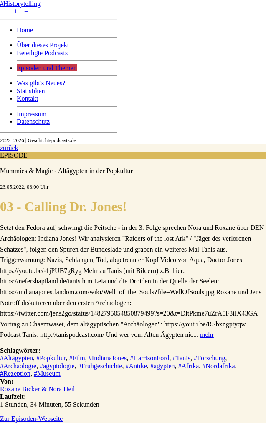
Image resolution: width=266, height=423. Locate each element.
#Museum (47, 373)
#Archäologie (18, 365)
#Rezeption (15, 373)
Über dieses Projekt (43, 44)
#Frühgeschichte (100, 365)
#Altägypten (16, 358)
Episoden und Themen (47, 67)
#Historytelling (20, 3)
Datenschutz (33, 121)
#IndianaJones (108, 358)
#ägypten (162, 365)
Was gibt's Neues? (41, 83)
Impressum (31, 113)
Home (25, 29)
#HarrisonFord (149, 358)
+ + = (15, 11)
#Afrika (188, 365)
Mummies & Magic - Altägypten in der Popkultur (66, 170)
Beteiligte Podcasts (42, 52)
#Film (77, 358)
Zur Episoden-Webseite (31, 418)
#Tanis (181, 358)
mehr (207, 334)
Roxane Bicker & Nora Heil (37, 388)
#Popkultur (51, 358)
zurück (9, 147)
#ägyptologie (57, 365)
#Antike (136, 365)
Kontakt (27, 98)
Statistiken (31, 90)
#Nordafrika (218, 365)
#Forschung (209, 358)
